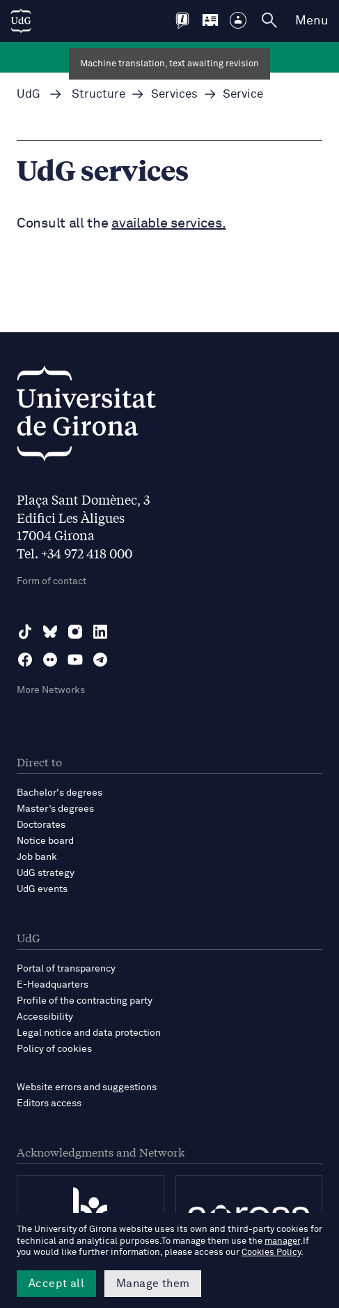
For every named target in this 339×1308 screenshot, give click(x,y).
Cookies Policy (271, 1252)
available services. (168, 223)
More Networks (51, 690)
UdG (28, 95)
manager (282, 1241)
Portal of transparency (66, 969)
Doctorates (41, 825)
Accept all (56, 1283)
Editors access (49, 1103)
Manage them (152, 1283)
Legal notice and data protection (89, 1033)
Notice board (45, 841)
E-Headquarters (52, 985)
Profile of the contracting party (84, 1001)
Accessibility (45, 1017)
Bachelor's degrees (59, 793)
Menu (311, 21)
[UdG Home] (21, 21)
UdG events (42, 889)
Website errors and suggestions (87, 1087)
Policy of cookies (54, 1049)
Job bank (37, 857)
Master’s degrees (55, 809)
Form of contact (51, 581)
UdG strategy (45, 873)
